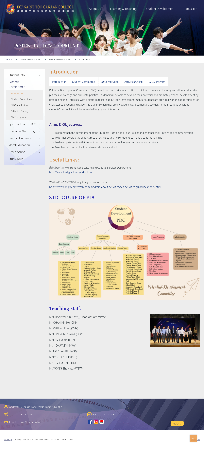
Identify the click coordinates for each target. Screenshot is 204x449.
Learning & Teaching (123, 8)
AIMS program (157, 81)
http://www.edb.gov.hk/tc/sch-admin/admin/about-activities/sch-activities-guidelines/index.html (105, 187)
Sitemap (8, 439)
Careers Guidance (20, 138)
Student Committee (83, 81)
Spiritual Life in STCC (22, 124)
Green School (17, 152)
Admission (190, 8)
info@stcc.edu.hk (30, 422)
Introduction (59, 81)
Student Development (160, 8)
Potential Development (17, 84)
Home (9, 59)
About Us (95, 8)
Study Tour (15, 159)
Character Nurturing (21, 131)
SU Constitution (110, 81)
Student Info (16, 75)
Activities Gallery (133, 81)
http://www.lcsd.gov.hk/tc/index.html (70, 172)
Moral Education (19, 145)
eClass (177, 423)
